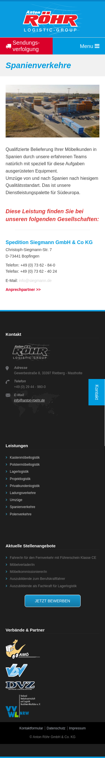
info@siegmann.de (35, 280)
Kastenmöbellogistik (25, 458)
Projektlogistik (20, 479)
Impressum (77, 728)
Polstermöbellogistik (25, 465)
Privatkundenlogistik (25, 486)
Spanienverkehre (22, 507)
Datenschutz (56, 728)
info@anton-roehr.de (29, 400)
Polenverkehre (20, 514)
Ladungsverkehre (23, 493)
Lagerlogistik (19, 472)
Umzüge (16, 500)
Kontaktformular (31, 728)
